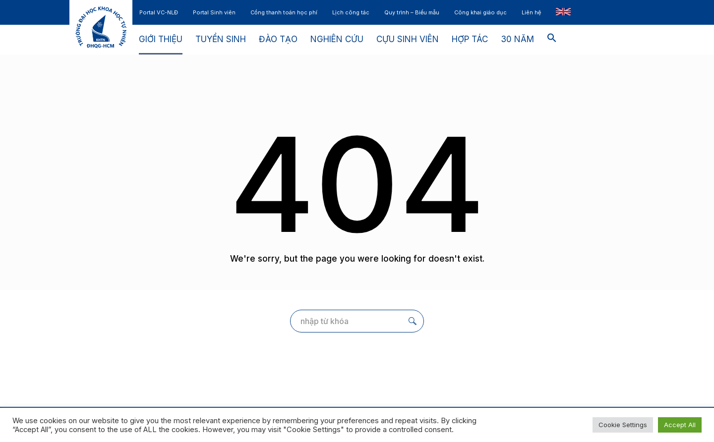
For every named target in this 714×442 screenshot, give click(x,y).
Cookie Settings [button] (622, 425)
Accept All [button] (680, 425)
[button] (551, 40)
